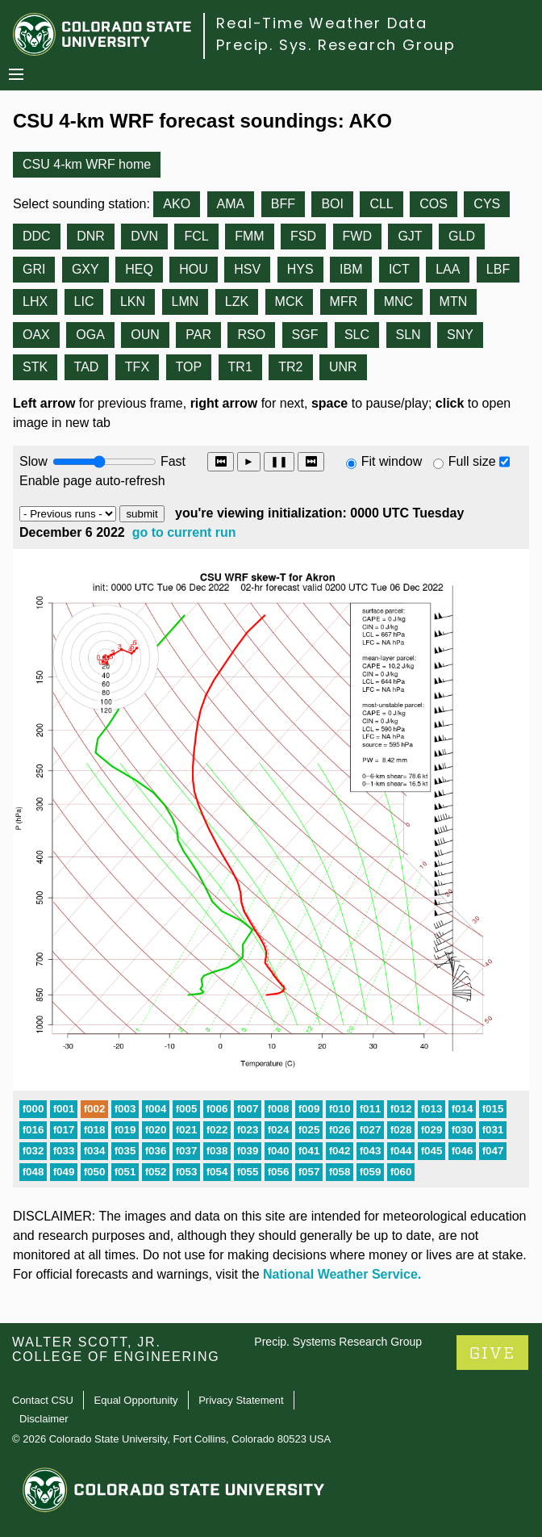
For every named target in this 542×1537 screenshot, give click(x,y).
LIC (84, 301)
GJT (410, 236)
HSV (247, 269)
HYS (300, 269)
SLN (408, 334)
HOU (193, 269)
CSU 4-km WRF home (87, 164)
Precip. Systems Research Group (338, 1341)
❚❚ (279, 461)
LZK (236, 301)
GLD (461, 236)
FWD (357, 236)
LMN (185, 301)
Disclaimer (44, 1419)
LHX (35, 301)
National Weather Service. (342, 1274)
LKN (132, 301)
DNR (91, 236)
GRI (34, 269)
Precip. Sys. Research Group (336, 45)
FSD (303, 236)
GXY (85, 269)
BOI (332, 204)
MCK (289, 301)
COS (433, 204)
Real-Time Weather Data (321, 23)
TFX (137, 367)
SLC (356, 334)
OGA (90, 334)
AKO (176, 204)
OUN (145, 334)
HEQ (139, 269)
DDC (37, 236)
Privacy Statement (241, 1400)
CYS (486, 204)
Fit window (392, 461)
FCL (196, 236)
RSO (251, 334)
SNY (460, 334)
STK (35, 367)
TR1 (240, 367)
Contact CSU (42, 1400)
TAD (86, 367)
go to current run (184, 532)
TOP (189, 367)
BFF (283, 204)
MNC (398, 301)
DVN (144, 236)
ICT (399, 269)
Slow (33, 461)
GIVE (492, 1353)
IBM (351, 269)
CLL (381, 204)
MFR (344, 301)
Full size (472, 461)
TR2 (290, 367)
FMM (249, 236)
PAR (198, 334)
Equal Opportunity (136, 1400)
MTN (454, 301)
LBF (498, 269)
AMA (231, 204)
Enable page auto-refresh (92, 481)
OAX (36, 334)
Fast (172, 461)
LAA (448, 269)
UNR (343, 367)
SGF (305, 334)
